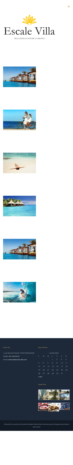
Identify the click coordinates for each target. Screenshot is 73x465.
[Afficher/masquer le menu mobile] (69, 6)
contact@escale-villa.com (17, 359)
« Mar (40, 377)
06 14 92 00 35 (14, 356)
